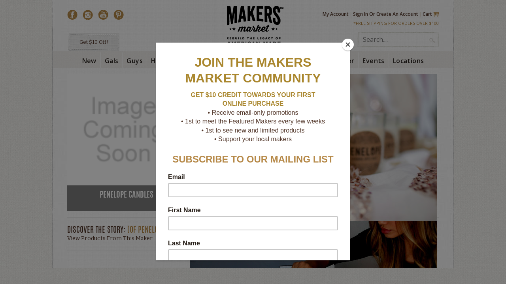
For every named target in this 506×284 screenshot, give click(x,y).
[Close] (348, 44)
